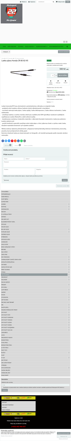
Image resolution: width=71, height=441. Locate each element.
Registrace (31, 1)
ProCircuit (35, 277)
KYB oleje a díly (5, 239)
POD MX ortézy (5, 282)
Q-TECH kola (4, 347)
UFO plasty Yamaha (35, 320)
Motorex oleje (5, 234)
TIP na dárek (4, 191)
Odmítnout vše (63, 436)
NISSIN (35, 295)
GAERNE (35, 292)
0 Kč (68, 1)
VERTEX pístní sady (35, 267)
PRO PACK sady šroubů (7, 302)
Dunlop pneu (5, 340)
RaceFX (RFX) (35, 307)
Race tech (4, 350)
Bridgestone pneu (6, 345)
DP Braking (4, 237)
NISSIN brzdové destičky (56, 46)
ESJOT (2, 355)
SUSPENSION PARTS (41, 46)
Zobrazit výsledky (64, 51)
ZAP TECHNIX (35, 300)
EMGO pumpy (4, 375)
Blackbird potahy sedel (8, 221)
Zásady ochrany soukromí (6, 436)
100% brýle (4, 332)
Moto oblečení (12, 46)
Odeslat (65, 180)
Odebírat (5, 390)
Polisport (35, 279)
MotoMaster (35, 209)
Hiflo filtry (4, 244)
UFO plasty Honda (35, 325)
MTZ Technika (35, 274)
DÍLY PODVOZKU (35, 257)
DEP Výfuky (4, 360)
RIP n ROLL (4, 287)
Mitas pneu (4, 342)
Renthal (35, 206)
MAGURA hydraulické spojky (35, 310)
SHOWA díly (4, 242)
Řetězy (35, 352)
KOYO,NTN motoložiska (35, 262)
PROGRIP (35, 284)
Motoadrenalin (5, 194)
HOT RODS (35, 264)
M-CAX (35, 357)
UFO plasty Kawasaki (35, 317)
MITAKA (35, 272)
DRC (35, 305)
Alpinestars (4, 201)
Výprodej (4, 365)
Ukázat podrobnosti (63, 439)
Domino (3, 216)
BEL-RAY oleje (35, 229)
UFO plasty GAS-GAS (35, 330)
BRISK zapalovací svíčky (8, 247)
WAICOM (3, 211)
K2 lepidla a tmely (6, 214)
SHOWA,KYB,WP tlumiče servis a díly (35, 259)
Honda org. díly (5, 372)
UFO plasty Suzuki (35, 322)
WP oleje (3, 224)
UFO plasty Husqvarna (35, 327)
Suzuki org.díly (5, 370)
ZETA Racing (35, 297)
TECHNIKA (20, 46)
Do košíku (63, 75)
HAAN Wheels (5, 196)
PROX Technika (35, 269)
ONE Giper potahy (6, 362)
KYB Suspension (35, 368)
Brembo (35, 249)
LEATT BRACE (35, 289)
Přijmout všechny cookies (63, 433)
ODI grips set (5, 219)
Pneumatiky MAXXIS (6, 337)
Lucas (3, 335)
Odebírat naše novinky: (7, 382)
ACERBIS (35, 204)
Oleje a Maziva (29, 46)
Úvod (4, 46)
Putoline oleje (35, 232)
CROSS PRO (4, 254)
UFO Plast (35, 312)
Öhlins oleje (5, 227)
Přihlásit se (23, 1)
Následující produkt (62, 186)
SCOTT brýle (4, 199)
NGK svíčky (4, 252)
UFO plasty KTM (35, 315)
